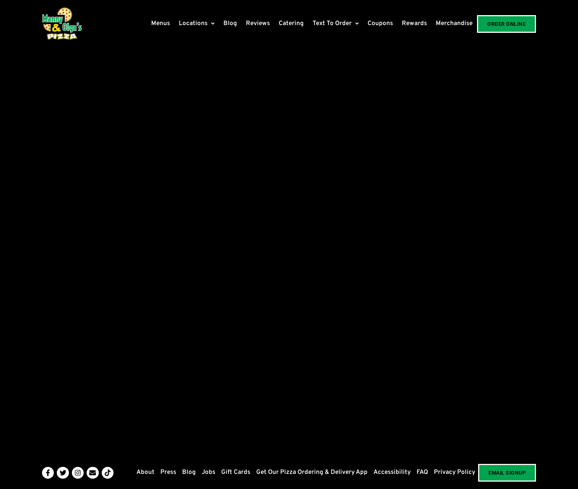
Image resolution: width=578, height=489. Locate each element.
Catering (291, 24)
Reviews (258, 24)
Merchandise (454, 24)
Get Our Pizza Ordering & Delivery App (312, 472)
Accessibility (392, 472)
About (145, 472)
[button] (196, 23)
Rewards (414, 24)
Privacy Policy (454, 472)
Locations (197, 24)
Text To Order (336, 24)
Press (168, 472)
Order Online (506, 24)
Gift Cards (235, 472)
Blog (230, 24)
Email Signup (507, 473)
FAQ (422, 472)
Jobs (208, 472)
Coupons (380, 24)
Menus (160, 24)
